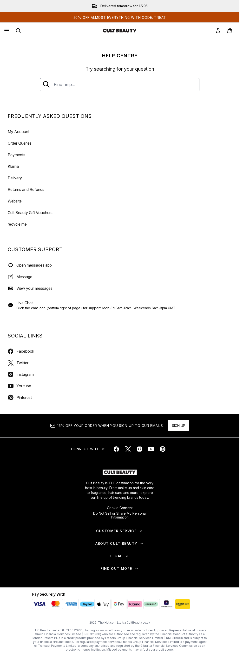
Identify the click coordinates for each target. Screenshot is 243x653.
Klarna (13, 166)
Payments (16, 154)
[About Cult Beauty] (119, 543)
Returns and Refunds (26, 189)
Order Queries (20, 143)
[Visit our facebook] (116, 449)
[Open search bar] (18, 30)
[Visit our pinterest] (162, 449)
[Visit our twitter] (128, 449)
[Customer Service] (119, 531)
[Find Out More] (119, 568)
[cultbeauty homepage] (120, 30)
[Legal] (119, 556)
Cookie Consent (120, 508)
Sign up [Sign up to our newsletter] (178, 426)
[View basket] (230, 30)
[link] (218, 30)
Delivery (15, 177)
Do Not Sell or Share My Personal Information (119, 515)
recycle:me (17, 224)
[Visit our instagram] (139, 449)
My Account (18, 131)
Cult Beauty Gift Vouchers (30, 212)
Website (15, 201)
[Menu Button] (6, 30)
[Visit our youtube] (151, 449)
